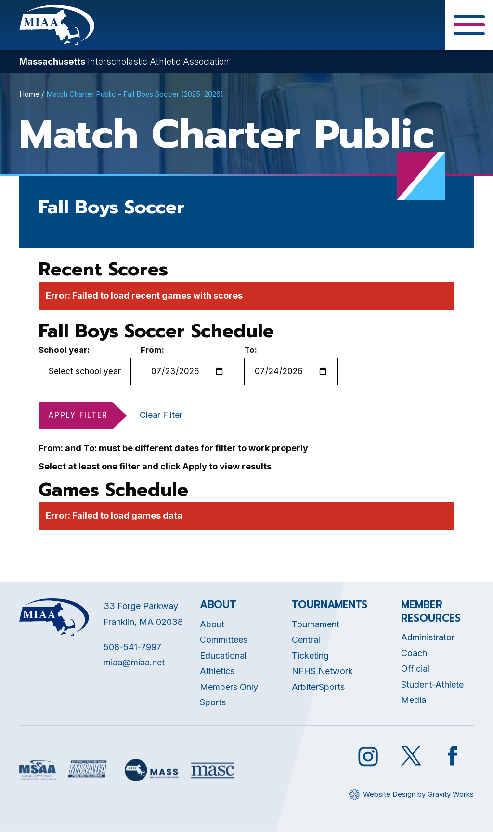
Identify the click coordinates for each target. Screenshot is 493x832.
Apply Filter (78, 415)
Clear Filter (161, 415)
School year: (64, 350)
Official (415, 668)
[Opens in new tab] (37, 770)
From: (152, 350)
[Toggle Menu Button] (469, 25)
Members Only (229, 687)
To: (250, 350)
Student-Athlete (432, 684)
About (212, 624)
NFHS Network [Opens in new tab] (322, 671)
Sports (213, 702)
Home (29, 94)
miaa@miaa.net (134, 662)
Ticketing (310, 655)
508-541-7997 (132, 647)
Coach (414, 653)
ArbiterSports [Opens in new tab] (318, 687)
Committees (223, 640)
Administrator (427, 637)
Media (413, 700)
